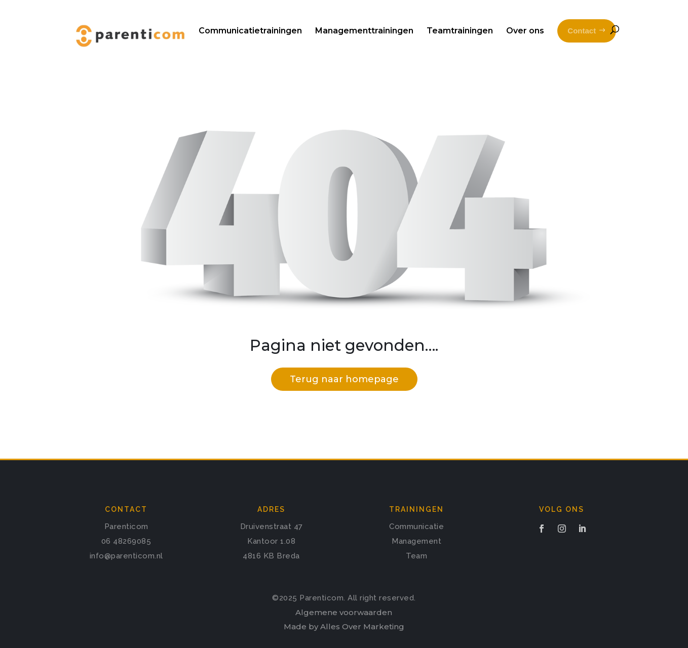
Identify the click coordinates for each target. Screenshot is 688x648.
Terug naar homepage (344, 379)
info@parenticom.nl (126, 555)
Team (416, 555)
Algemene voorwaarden (343, 612)
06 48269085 (126, 541)
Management (416, 541)
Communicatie (416, 526)
